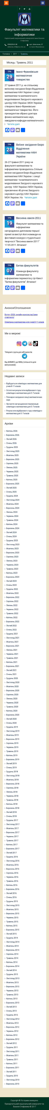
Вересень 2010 (12, 1084)
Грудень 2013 (12, 974)
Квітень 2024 (11, 524)
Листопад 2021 (12, 638)
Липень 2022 (11, 605)
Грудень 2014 (12, 938)
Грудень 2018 (12, 772)
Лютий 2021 (11, 670)
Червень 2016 (12, 877)
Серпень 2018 (12, 788)
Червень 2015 (12, 918)
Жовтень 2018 (12, 780)
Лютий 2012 (11, 1043)
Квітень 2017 (11, 845)
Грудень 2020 (12, 678)
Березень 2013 (12, 1003)
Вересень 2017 (12, 832)
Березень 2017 (12, 849)
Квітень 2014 (11, 962)
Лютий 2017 (11, 853)
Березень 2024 (12, 528)
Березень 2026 (12, 435)
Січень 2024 (11, 536)
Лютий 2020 (11, 719)
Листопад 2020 (12, 682)
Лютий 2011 (11, 1072)
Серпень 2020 (12, 695)
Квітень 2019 (11, 755)
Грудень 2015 (12, 901)
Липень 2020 (11, 699)
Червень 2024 (12, 516)
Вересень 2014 (12, 950)
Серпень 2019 (12, 743)
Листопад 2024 (12, 500)
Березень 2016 (12, 889)
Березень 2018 (12, 808)
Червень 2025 (12, 472)
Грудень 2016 (12, 857)
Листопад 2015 (12, 905)
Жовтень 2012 (12, 1023)
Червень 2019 (12, 747)
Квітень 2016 (11, 885)
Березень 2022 (12, 622)
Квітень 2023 (11, 573)
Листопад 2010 (12, 1080)
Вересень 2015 (12, 913)
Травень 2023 (12, 569)
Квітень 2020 (11, 711)
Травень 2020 (12, 707)
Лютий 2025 (11, 488)
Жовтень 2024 (12, 504)
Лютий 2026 (11, 439)
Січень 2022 (11, 630)
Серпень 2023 (12, 557)
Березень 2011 (12, 1068)
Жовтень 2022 (12, 593)
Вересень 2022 (12, 597)
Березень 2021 (12, 666)
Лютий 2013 (11, 1007)
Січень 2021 (11, 674)
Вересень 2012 (12, 1027)
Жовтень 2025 (12, 455)
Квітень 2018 (11, 804)
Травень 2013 (12, 995)
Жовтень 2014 (12, 946)
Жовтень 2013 (12, 982)
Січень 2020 (11, 723)
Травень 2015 (12, 922)
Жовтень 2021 (12, 642)
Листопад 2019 (12, 731)
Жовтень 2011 (12, 1055)
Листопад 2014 (12, 942)
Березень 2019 (12, 759)
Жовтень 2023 (12, 549)
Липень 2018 (11, 792)
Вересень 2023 (12, 553)
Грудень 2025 (12, 447)
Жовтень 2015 (12, 909)
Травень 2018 (12, 800)
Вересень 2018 (12, 784)
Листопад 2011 (12, 1051)
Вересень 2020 (12, 690)
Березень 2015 (12, 930)
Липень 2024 (11, 512)
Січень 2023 (11, 585)
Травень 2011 (12, 1059)
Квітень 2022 (11, 617)
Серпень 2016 (12, 873)
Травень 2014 (12, 958)
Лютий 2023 (11, 581)
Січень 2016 (11, 897)
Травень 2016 (12, 881)
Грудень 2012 (12, 1015)
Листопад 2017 (12, 824)
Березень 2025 (12, 484)
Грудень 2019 (12, 727)
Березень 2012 (12, 1039)
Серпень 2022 (12, 601)
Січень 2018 (11, 816)
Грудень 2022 (12, 589)
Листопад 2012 (12, 1019)
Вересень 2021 (12, 646)
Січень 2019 (11, 768)
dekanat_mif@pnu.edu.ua (16, 47)
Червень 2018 (12, 796)
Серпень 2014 (12, 954)
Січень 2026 (11, 443)
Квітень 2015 (11, 926)
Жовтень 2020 (12, 686)
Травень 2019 (12, 751)
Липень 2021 (11, 650)
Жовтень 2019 (12, 735)
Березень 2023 (12, 577)
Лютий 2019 (11, 763)
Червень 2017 (12, 836)
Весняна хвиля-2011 (28, 218)
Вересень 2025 (12, 459)
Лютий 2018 (11, 812)
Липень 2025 (11, 467)
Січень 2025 (11, 492)
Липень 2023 (11, 561)
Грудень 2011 (12, 1047)
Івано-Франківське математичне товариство (27, 75)
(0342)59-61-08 (12, 44)
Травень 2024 (12, 520)
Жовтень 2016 (12, 865)
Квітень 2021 (11, 662)
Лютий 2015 (11, 934)
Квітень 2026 (11, 431)
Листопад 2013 (12, 978)
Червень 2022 (12, 609)
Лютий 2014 (11, 970)
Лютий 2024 (11, 532)
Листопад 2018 (12, 776)
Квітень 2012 (11, 1035)
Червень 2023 (12, 565)
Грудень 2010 (12, 1076)
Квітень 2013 (11, 999)
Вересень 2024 (12, 508)
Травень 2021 (12, 658)
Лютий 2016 (11, 893)
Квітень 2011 (11, 1064)
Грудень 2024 (12, 496)
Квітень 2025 (11, 480)
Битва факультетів (27, 265)
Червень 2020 (12, 703)
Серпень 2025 (12, 463)
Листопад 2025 (12, 451)
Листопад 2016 (12, 861)
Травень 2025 (12, 476)
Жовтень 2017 (12, 828)
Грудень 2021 (12, 634)
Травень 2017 (12, 840)
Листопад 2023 (12, 544)
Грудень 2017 (12, 820)
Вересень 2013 (12, 986)
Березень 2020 (12, 715)
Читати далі (13, 124)
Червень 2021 (12, 654)
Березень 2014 (12, 966)
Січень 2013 (11, 1011)
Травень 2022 (12, 613)
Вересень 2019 (12, 739)
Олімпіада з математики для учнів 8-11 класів (24, 322)
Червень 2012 (12, 1031)
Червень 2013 (12, 991)
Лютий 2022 (11, 626)
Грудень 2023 (12, 540)
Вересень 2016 (12, 869)
